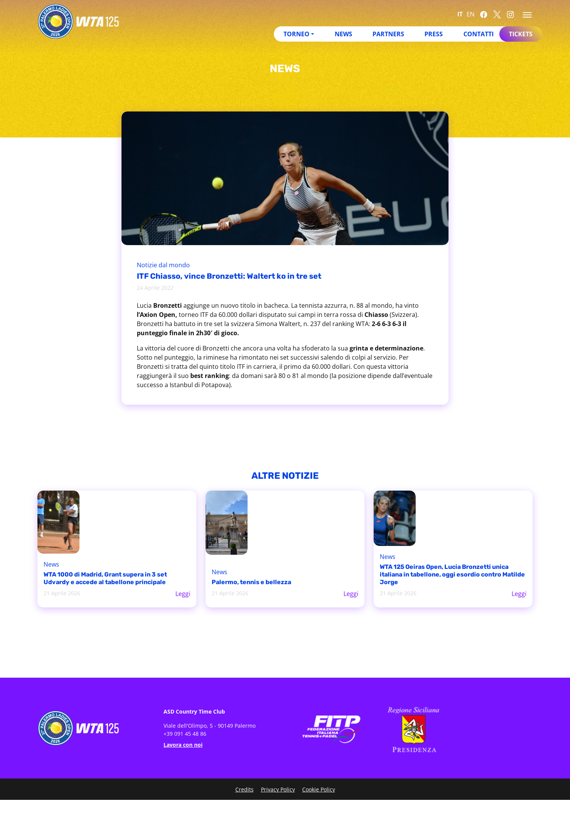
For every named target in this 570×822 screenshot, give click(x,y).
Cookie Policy (318, 789)
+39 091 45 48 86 (185, 733)
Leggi (182, 593)
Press (433, 34)
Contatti (478, 34)
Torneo (296, 34)
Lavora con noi (183, 744)
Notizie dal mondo (163, 265)
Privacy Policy (278, 789)
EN (470, 14)
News (343, 34)
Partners (388, 34)
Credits (244, 789)
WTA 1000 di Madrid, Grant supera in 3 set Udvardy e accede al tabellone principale (105, 578)
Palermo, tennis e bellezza (251, 582)
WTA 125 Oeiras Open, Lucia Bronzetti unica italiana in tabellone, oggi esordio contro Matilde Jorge (452, 574)
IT (460, 14)
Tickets (521, 34)
